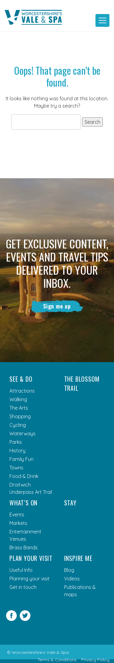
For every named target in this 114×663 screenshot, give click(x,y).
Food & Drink (23, 476)
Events (16, 515)
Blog (69, 570)
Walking (18, 399)
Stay (70, 502)
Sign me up (57, 306)
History (17, 450)
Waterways (22, 433)
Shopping (20, 416)
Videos (72, 579)
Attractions (22, 391)
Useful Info (21, 570)
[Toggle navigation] (102, 20)
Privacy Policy (95, 659)
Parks (15, 442)
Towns (16, 468)
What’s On (23, 502)
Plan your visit (31, 558)
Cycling (17, 425)
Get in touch (22, 587)
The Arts (18, 408)
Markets (18, 523)
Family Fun (21, 459)
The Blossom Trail (82, 383)
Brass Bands (23, 547)
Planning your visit (29, 579)
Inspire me (78, 558)
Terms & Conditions (57, 659)
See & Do (20, 378)
